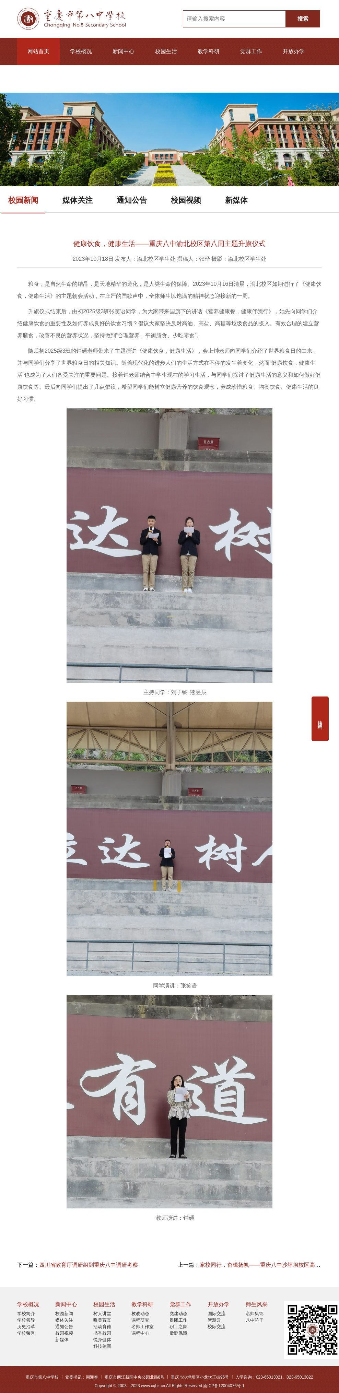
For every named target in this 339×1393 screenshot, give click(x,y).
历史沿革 (26, 1326)
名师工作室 (142, 1326)
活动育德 (102, 1326)
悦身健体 (102, 1339)
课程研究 (140, 1320)
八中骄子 (255, 1320)
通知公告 (132, 200)
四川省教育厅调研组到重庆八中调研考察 (88, 1265)
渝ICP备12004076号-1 (223, 1385)
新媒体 (236, 200)
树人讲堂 (102, 1313)
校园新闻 (23, 200)
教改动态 (140, 1313)
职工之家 (178, 1326)
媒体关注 (77, 200)
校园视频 (186, 200)
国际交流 (216, 1313)
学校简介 (26, 1313)
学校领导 (26, 1320)
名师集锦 (255, 1313)
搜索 (302, 19)
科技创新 (102, 1346)
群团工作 (178, 1320)
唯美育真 (102, 1320)
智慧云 (214, 1320)
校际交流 (216, 1326)
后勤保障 (178, 1333)
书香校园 (102, 1333)
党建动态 (178, 1313)
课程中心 (140, 1333)
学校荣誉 (26, 1333)
